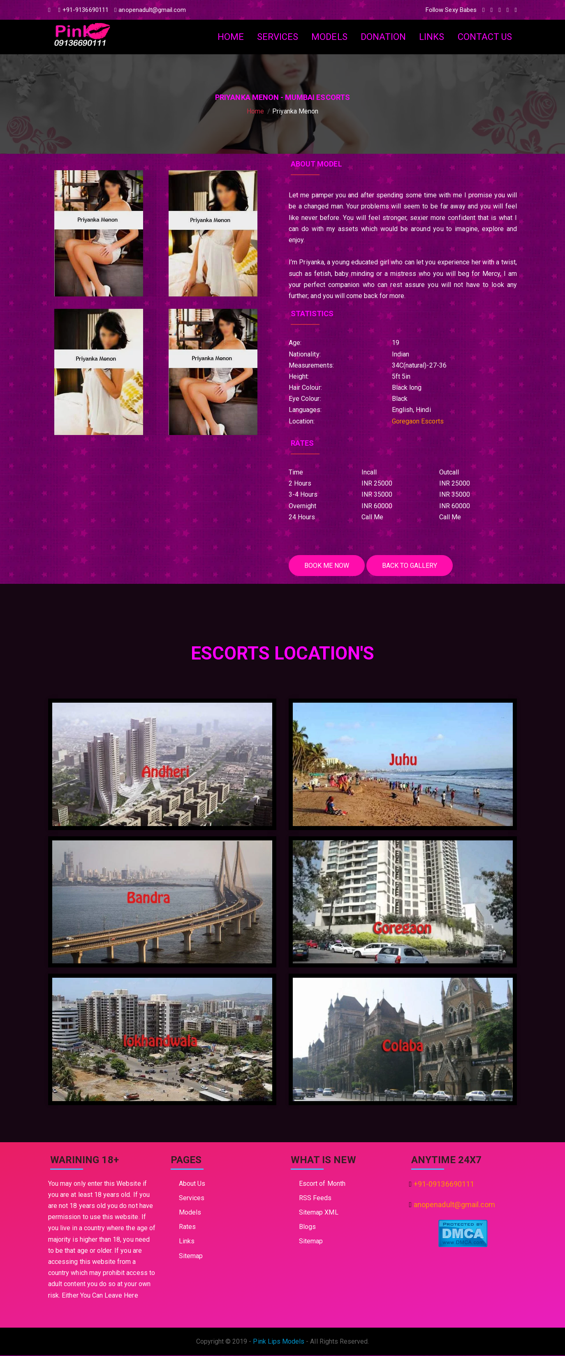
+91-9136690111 (83, 10)
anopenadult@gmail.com (150, 10)
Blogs (307, 1227)
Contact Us (485, 37)
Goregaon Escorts (418, 421)
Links (431, 37)
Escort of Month (322, 1184)
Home (231, 37)
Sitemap (191, 1256)
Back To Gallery (414, 566)
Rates (187, 1227)
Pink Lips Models (278, 1342)
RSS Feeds (315, 1199)
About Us (192, 1184)
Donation (383, 37)
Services (277, 37)
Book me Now (328, 566)
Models (329, 37)
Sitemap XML (318, 1213)
